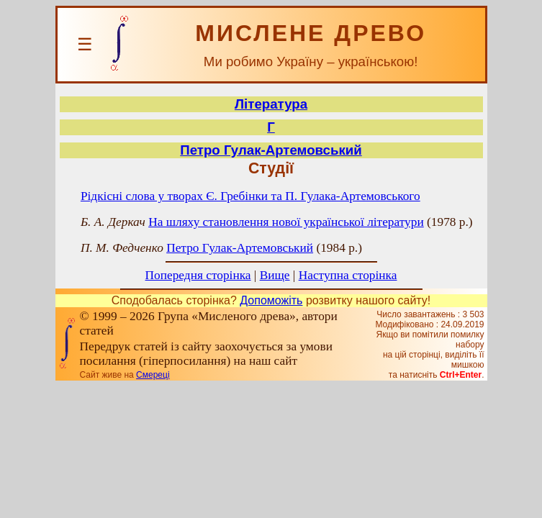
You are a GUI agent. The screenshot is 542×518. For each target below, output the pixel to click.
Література (271, 104)
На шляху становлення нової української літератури (286, 222)
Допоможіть (271, 300)
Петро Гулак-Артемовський (270, 150)
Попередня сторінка (198, 275)
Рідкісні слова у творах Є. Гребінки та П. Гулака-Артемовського (250, 196)
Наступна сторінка (348, 275)
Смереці (152, 375)
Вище (275, 275)
